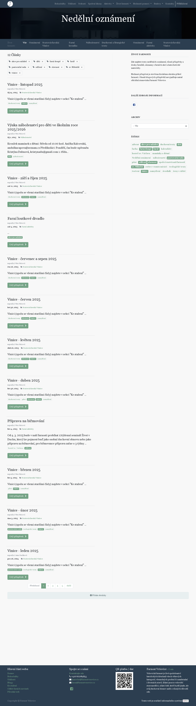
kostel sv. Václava (15, 448)
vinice (24, 103)
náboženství (18, 157)
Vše (25, 42)
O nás (170, 669)
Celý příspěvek (17, 111)
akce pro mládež (15, 237)
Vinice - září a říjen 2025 (27, 178)
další (69, 585)
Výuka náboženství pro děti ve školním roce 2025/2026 (42, 127)
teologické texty (29, 529)
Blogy (10, 682)
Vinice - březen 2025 (23, 470)
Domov (10, 673)
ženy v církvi (179, 171)
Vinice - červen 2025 (23, 299)
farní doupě (146, 149)
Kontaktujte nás (76, 673)
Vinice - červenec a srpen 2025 (31, 259)
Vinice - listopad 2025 (24, 84)
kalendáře (166, 149)
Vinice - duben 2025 (23, 380)
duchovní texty (14, 103)
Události (11, 679)
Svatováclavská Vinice (32, 93)
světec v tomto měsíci (156, 167)
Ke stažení (12, 685)
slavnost (25, 197)
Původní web (13, 692)
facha (135, 149)
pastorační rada (14, 529)
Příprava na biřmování (25, 421)
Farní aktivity (28, 227)
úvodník (167, 171)
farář (156, 149)
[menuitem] (60, 4)
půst (24, 399)
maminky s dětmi (160, 153)
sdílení (28, 448)
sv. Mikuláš (137, 167)
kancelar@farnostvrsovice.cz (85, 679)
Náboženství (26, 138)
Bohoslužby (12, 676)
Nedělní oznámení (141, 158)
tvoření (135, 171)
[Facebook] (134, 105)
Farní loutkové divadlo (25, 218)
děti (9, 157)
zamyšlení (33, 103)
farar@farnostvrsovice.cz (83, 682)
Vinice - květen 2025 (23, 340)
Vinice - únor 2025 (22, 510)
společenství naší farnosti (172, 162)
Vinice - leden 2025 (22, 551)
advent (135, 144)
